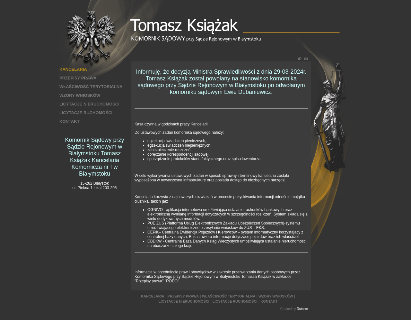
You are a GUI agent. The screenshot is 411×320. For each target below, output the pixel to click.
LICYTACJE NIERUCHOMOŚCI (89, 104)
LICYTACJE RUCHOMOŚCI (85, 112)
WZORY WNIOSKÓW (79, 95)
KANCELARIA (73, 69)
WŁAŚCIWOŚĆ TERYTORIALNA (90, 86)
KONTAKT (69, 121)
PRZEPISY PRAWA (77, 78)
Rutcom (302, 309)
